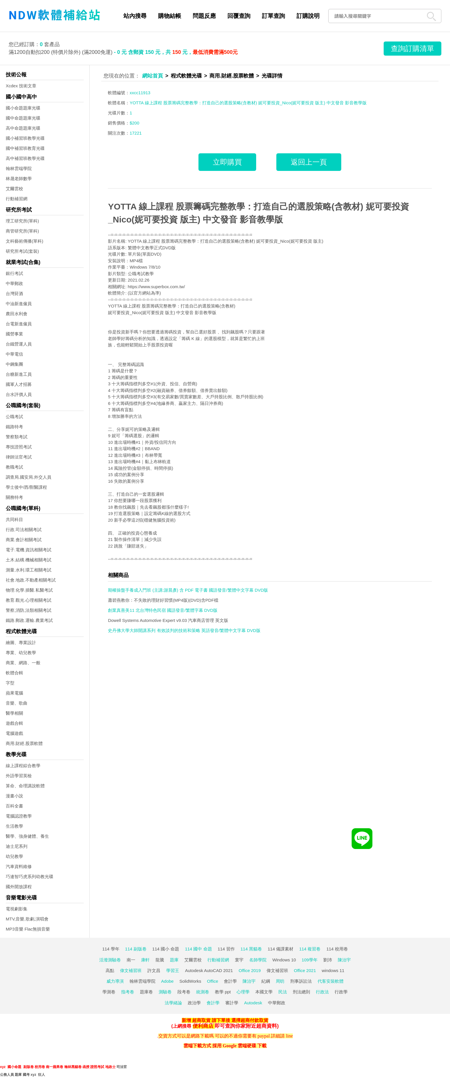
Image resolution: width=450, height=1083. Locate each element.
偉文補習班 (131, 970)
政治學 (194, 1002)
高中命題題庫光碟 (23, 128)
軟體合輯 (14, 672)
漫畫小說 (14, 795)
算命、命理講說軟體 (25, 785)
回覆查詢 (238, 16)
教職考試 (14, 467)
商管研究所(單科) (22, 231)
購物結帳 (169, 16)
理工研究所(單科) (22, 220)
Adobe (167, 981)
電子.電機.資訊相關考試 (28, 549)
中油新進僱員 (19, 303)
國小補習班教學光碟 (25, 138)
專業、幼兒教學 (21, 652)
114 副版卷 (136, 948)
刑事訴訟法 (301, 981)
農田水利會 (16, 313)
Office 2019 (249, 970)
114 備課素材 (280, 948)
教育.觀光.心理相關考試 (28, 600)
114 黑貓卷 (251, 948)
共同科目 (14, 519)
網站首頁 (152, 76)
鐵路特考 (14, 426)
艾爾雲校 (14, 188)
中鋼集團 (14, 364)
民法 (282, 991)
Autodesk (253, 1002)
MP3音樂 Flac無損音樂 (28, 929)
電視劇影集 (16, 908)
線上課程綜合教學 (23, 765)
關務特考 (14, 497)
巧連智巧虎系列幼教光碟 (29, 876)
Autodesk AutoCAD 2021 (209, 970)
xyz (2, 1067)
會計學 (230, 981)
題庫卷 (146, 991)
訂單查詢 (273, 16)
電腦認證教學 (19, 816)
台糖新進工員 (19, 374)
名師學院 (258, 959)
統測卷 (202, 991)
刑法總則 (301, 991)
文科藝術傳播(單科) (24, 241)
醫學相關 (14, 713)
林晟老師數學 (19, 178)
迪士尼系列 (16, 846)
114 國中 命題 (198, 948)
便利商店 (203, 1026)
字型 (10, 682)
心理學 (243, 991)
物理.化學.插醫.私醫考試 (29, 590)
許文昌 (153, 970)
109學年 (310, 959)
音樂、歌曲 (16, 703)
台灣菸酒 (14, 293)
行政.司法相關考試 (24, 529)
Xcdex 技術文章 (21, 85)
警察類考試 (16, 436)
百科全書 (14, 805)
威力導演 (115, 981)
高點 (110, 970)
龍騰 (159, 959)
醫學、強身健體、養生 (27, 836)
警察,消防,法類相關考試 (28, 610)
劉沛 (327, 959)
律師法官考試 (19, 456)
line (289, 1035)
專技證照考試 (19, 446)
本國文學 (264, 991)
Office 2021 (305, 970)
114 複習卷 (309, 948)
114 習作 (226, 948)
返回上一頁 (309, 162)
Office (212, 981)
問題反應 (204, 16)
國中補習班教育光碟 (25, 148)
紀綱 (265, 981)
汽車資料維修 (19, 866)
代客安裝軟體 (331, 981)
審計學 (231, 1002)
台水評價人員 (19, 394)
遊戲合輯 (14, 723)
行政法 (322, 991)
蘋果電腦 (14, 692)
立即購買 (227, 162)
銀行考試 (14, 273)
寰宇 (239, 959)
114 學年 (110, 948)
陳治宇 (344, 959)
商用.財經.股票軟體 (24, 743)
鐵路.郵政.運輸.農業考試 (29, 620)
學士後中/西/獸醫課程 (26, 487)
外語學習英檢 (19, 775)
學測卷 (108, 991)
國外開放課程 (19, 886)
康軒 (145, 959)
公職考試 (14, 416)
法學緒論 (173, 1002)
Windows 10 (284, 959)
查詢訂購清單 (412, 48)
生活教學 (14, 826)
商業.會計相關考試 (24, 539)
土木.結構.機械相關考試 (28, 559)
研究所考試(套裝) (22, 251)
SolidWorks (190, 981)
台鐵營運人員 (19, 343)
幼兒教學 (14, 856)
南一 (131, 959)
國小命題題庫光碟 (23, 107)
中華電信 (14, 354)
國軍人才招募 (19, 384)
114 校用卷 (337, 948)
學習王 (172, 970)
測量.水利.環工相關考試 (28, 569)
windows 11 (333, 970)
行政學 (341, 991)
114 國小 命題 (165, 948)
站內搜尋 (135, 16)
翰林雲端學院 (19, 168)
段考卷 (183, 991)
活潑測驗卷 (110, 959)
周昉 (280, 981)
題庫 (174, 959)
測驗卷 (165, 991)
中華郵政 (14, 283)
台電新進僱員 (19, 323)
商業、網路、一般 (23, 662)
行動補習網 (16, 198)
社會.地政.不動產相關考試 (31, 580)
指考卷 (127, 991)
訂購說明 (308, 16)
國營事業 (14, 333)
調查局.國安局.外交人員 (28, 477)
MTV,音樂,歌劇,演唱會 (27, 918)
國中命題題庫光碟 (23, 118)
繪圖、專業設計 (21, 642)
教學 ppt (223, 991)
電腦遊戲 (14, 733)
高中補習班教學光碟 (25, 158)
